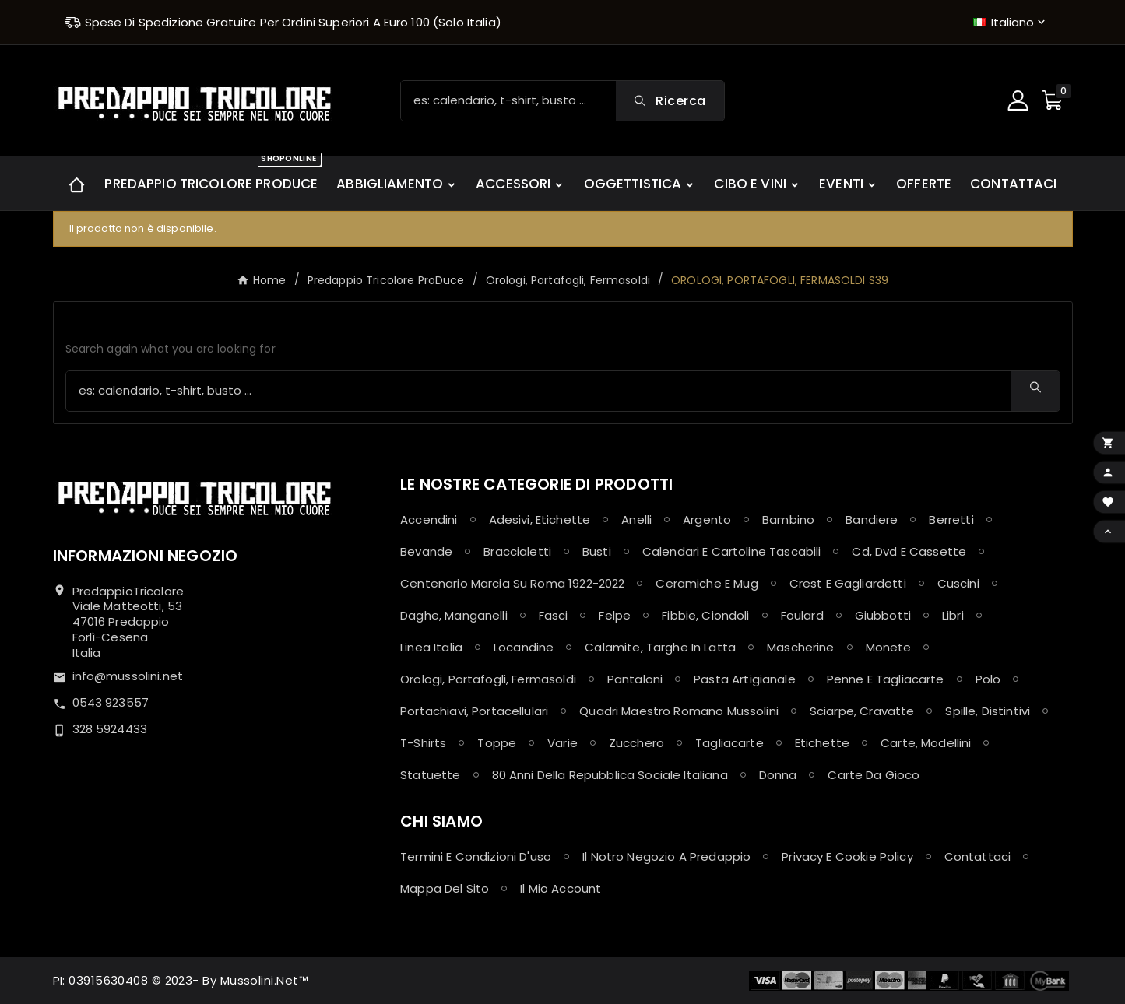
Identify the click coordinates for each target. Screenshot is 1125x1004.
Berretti (951, 519)
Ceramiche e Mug (707, 583)
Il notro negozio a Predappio (666, 856)
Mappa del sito (444, 888)
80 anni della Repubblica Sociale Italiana (610, 775)
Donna (778, 775)
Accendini (428, 519)
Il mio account (560, 888)
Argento (707, 519)
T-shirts (423, 743)
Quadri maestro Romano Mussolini (679, 711)
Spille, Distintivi (987, 711)
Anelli (636, 519)
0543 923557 (110, 702)
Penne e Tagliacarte (885, 679)
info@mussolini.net (128, 676)
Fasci (553, 615)
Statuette (430, 775)
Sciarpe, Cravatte (862, 711)
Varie (562, 743)
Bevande (426, 551)
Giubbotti (883, 615)
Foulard (802, 615)
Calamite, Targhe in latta (660, 647)
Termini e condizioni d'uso (475, 856)
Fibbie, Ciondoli (705, 615)
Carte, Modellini (926, 743)
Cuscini (958, 583)
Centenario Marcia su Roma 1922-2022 (512, 583)
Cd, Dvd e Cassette (909, 551)
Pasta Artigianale (745, 679)
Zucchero (636, 743)
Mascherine (801, 647)
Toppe (496, 743)
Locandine (524, 647)
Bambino (788, 519)
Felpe (615, 615)
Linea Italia (431, 647)
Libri (953, 615)
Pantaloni (635, 679)
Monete (889, 647)
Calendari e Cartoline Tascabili (731, 551)
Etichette (822, 743)
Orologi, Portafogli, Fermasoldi (488, 679)
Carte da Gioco (873, 775)
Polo (988, 679)
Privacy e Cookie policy (847, 856)
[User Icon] (1019, 100)
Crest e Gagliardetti (847, 583)
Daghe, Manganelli (454, 615)
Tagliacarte (729, 743)
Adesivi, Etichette (540, 519)
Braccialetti (517, 551)
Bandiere (872, 519)
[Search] (669, 101)
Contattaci (977, 856)
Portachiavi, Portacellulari (474, 711)
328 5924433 (110, 729)
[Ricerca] (508, 101)
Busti (596, 551)
